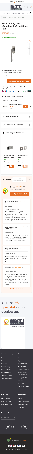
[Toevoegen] (25, 106)
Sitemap (21, 383)
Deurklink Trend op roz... (15, 104)
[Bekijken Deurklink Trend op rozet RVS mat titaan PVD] (5, 106)
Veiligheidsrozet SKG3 (23, 156)
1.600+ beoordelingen (19, 189)
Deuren (4, 364)
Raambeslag (5, 367)
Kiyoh (24, 440)
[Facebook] (8, 427)
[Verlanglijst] (27, 7)
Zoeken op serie (7, 379)
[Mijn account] (24, 7)
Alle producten (23, 401)
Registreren (5, 398)
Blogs (20, 398)
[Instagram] (13, 427)
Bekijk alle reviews (16, 289)
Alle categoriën (6, 376)
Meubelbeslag (6, 370)
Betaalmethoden (24, 369)
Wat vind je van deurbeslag (19, 193)
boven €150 (12, 70)
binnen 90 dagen (12, 73)
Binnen (3, 358)
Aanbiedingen (23, 404)
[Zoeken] (16, 13)
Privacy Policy (23, 366)
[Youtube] (25, 427)
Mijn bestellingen (7, 401)
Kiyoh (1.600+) (20, 1)
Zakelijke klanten (24, 386)
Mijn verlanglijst (6, 404)
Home (4, 17)
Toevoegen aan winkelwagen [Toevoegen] (19, 81)
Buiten (3, 361)
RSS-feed (24, 449)
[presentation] (2, 53)
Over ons (21, 358)
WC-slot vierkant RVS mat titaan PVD (9, 156)
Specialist (8, 307)
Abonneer (14, 417)
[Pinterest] (19, 427)
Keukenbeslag (6, 373)
